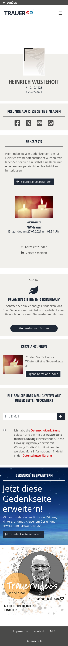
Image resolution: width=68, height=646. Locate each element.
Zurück (10, 2)
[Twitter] (28, 122)
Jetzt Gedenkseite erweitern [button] (23, 534)
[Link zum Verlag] (24, 13)
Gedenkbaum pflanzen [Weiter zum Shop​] (34, 328)
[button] (61, 416)
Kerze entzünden (34, 247)
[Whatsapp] (50, 122)
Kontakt (39, 631)
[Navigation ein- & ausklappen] (60, 13)
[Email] (39, 122)
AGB (52, 631)
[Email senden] (30, 416)
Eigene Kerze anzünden (34, 182)
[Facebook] (17, 122)
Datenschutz (34, 641)
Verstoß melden (34, 253)
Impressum (20, 631)
